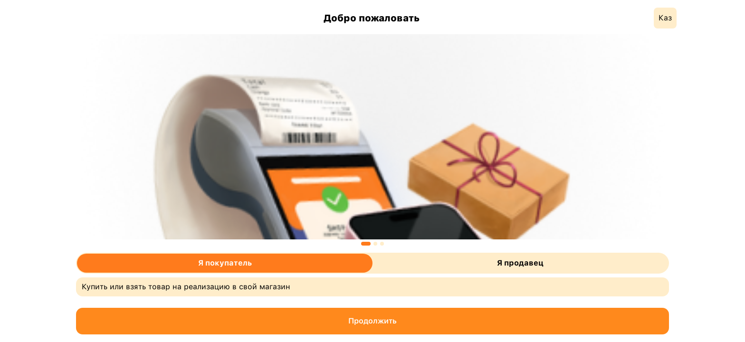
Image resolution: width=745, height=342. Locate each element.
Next (676, 138)
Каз (665, 17)
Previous (69, 138)
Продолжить (372, 320)
